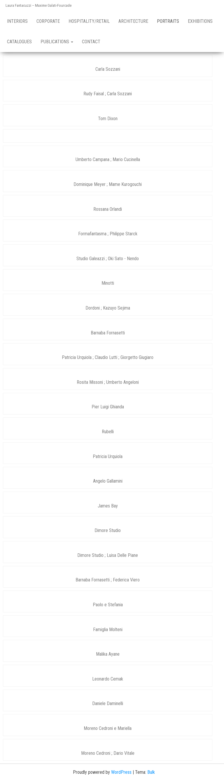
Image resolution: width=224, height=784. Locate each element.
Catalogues (19, 41)
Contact (91, 41)
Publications (57, 41)
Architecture (133, 21)
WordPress (121, 772)
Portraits (168, 21)
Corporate (48, 21)
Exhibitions (200, 21)
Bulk (151, 772)
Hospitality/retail (89, 21)
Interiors (17, 21)
